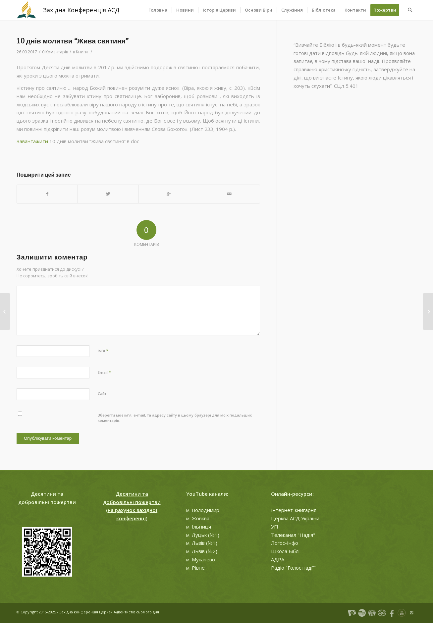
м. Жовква (197, 518)
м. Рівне (195, 567)
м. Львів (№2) (201, 551)
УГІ (274, 526)
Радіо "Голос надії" (293, 567)
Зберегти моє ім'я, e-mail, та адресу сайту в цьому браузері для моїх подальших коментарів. (175, 418)
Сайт (102, 393)
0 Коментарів (55, 52)
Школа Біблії (286, 551)
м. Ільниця (198, 526)
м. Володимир (202, 510)
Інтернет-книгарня (293, 510)
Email (104, 372)
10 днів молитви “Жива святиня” (73, 41)
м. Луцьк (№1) (202, 535)
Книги (82, 52)
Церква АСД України (295, 518)
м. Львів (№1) (201, 542)
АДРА (277, 559)
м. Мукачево (200, 559)
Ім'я (103, 351)
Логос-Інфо (284, 542)
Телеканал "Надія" (293, 535)
